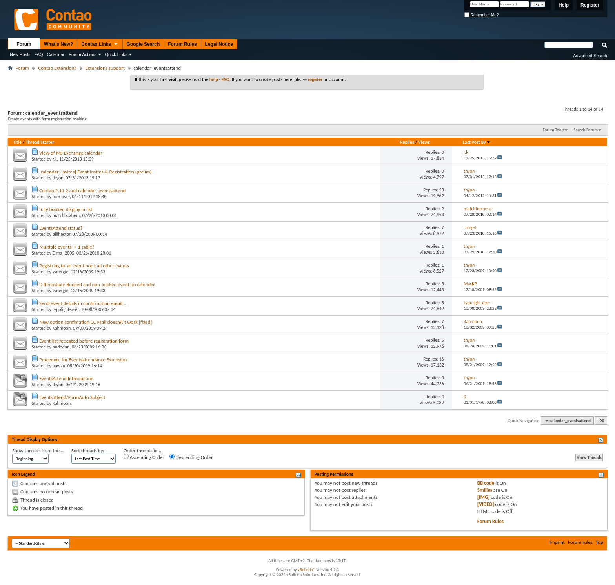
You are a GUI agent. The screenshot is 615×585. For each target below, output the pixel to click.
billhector (61, 234)
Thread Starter (40, 142)
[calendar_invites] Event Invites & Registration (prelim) (95, 172)
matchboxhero (66, 215)
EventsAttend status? (60, 228)
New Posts (20, 54)
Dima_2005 (64, 253)
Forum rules (580, 542)
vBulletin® (306, 569)
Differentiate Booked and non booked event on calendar (97, 284)
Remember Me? (481, 15)
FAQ (39, 54)
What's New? (58, 44)
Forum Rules (182, 44)
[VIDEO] (485, 504)
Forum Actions (82, 54)
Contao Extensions (57, 68)
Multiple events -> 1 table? (67, 247)
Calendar (56, 54)
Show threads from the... (38, 450)
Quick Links (116, 54)
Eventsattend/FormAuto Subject (72, 397)
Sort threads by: (87, 450)
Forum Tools (553, 129)
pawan (59, 365)
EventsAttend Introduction (66, 378)
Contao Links (99, 44)
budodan (61, 347)
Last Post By (477, 142)
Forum (23, 44)
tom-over (61, 196)
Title (17, 142)
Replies (407, 142)
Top (601, 420)
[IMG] (483, 497)
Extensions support (105, 68)
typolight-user (66, 309)
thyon (58, 178)
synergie (61, 271)
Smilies (484, 490)
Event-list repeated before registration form (84, 341)
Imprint (557, 542)
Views (424, 142)
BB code (485, 483)
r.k (55, 159)
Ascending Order (144, 457)
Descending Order (191, 457)
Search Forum (586, 129)
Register (589, 5)
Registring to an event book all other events (84, 266)
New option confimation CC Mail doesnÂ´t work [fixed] (95, 322)
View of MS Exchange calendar (70, 153)
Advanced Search (590, 55)
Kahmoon (62, 328)
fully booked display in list (65, 209)
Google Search (143, 44)
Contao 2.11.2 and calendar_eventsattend (82, 190)
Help (564, 5)
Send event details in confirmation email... (82, 303)
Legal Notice (219, 44)
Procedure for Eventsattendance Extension (83, 360)
